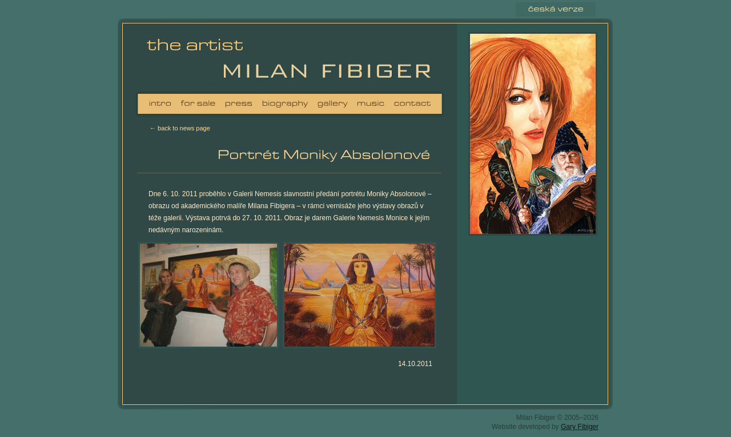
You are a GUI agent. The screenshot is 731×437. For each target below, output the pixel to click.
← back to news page (180, 128)
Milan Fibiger (198, 59)
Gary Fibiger (580, 427)
